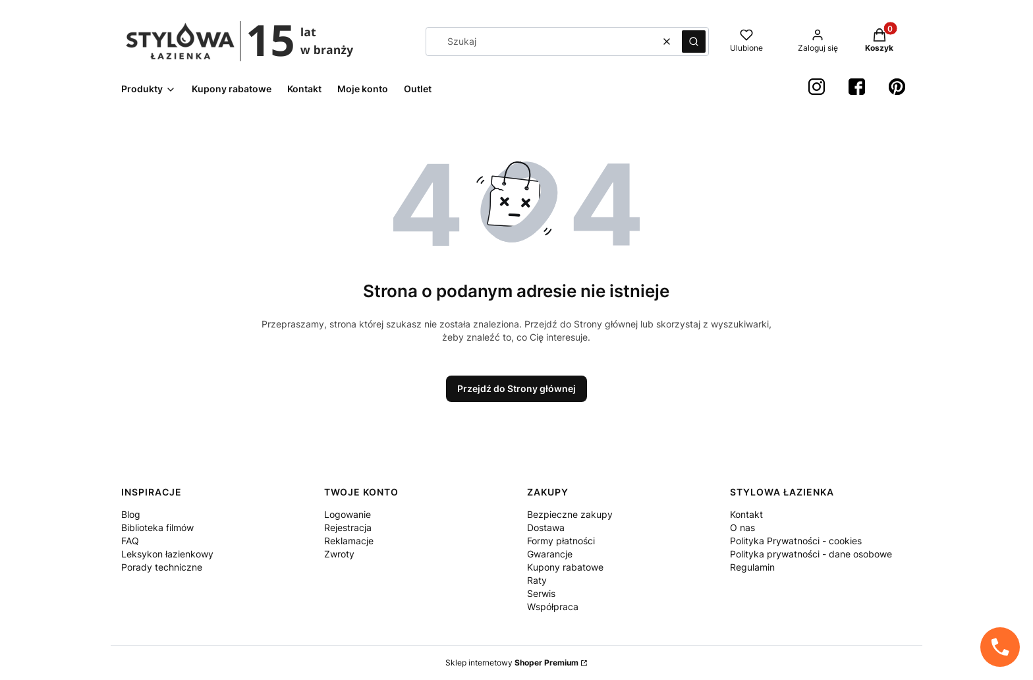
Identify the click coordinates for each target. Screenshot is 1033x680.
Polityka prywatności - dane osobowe (811, 553)
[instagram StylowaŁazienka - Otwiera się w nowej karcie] (816, 86)
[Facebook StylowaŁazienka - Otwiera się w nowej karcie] (857, 86)
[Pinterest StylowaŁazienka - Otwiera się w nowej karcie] (897, 86)
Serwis (541, 593)
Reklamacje (349, 540)
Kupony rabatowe (565, 567)
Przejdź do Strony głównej (516, 388)
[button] (694, 41)
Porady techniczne (161, 567)
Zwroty (339, 553)
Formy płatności (561, 540)
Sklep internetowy (511, 662)
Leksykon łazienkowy (167, 553)
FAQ (130, 540)
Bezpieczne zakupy (570, 514)
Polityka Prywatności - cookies (796, 540)
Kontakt (746, 514)
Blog (130, 514)
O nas (742, 527)
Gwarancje (549, 553)
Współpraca (552, 606)
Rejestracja (348, 527)
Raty (537, 580)
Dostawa (546, 527)
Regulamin (752, 567)
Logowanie (347, 514)
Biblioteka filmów (157, 527)
